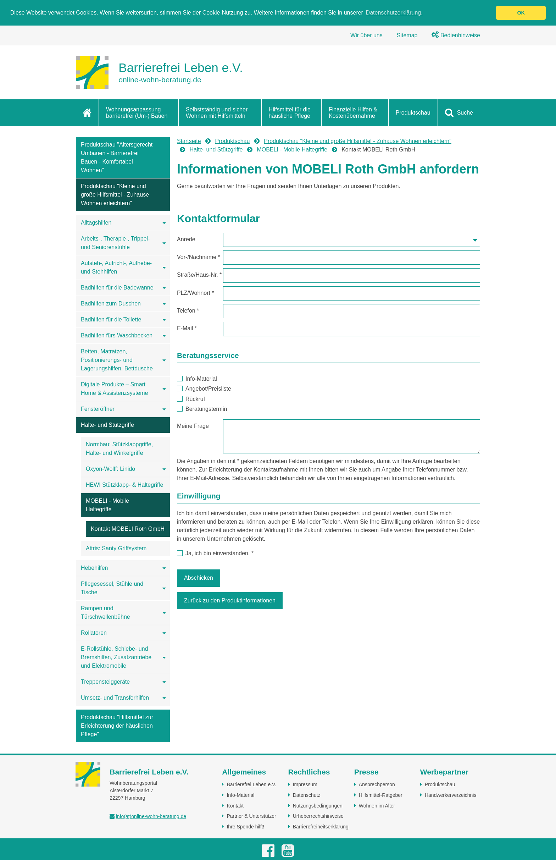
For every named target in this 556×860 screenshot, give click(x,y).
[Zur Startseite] (159, 72)
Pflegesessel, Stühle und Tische (112, 588)
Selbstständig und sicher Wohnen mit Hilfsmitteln (217, 112)
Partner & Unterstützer (251, 816)
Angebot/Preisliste (204, 389)
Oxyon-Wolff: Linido (110, 469)
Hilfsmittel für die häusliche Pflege (290, 112)
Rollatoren (94, 633)
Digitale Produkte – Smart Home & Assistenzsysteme (114, 388)
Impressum (305, 784)
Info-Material (197, 379)
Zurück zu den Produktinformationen (230, 600)
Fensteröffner (98, 409)
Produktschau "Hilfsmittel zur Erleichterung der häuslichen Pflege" (117, 725)
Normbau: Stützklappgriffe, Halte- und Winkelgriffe (119, 448)
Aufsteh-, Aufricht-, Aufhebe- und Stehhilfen (116, 267)
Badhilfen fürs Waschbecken (116, 335)
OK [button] (521, 13)
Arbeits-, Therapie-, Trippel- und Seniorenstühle (115, 243)
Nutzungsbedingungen (318, 806)
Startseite (189, 141)
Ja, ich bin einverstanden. (215, 553)
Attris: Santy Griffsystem (116, 548)
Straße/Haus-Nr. (199, 275)
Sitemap (407, 35)
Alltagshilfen (96, 223)
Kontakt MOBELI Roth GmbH (128, 529)
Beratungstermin (202, 409)
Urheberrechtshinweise (318, 816)
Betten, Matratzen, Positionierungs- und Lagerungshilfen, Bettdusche (117, 359)
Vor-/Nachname (198, 257)
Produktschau (413, 113)
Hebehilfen (94, 568)
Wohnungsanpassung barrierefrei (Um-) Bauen (136, 112)
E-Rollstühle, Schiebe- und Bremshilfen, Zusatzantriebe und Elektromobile (116, 657)
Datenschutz (307, 795)
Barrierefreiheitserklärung (321, 826)
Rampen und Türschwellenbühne (105, 612)
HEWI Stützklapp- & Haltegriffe (124, 485)
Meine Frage (193, 426)
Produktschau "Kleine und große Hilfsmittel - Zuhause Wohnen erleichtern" (115, 194)
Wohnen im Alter (377, 806)
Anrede (186, 239)
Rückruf (191, 399)
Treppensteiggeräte (105, 682)
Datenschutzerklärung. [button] (394, 13)
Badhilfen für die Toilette (111, 319)
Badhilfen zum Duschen (111, 304)
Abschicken (198, 578)
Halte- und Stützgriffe (107, 425)
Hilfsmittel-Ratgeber (380, 795)
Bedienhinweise (456, 35)
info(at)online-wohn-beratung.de (151, 816)
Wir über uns (366, 35)
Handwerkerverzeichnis (451, 795)
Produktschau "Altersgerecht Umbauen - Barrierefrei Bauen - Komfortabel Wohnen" (116, 157)
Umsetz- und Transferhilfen (115, 698)
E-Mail (187, 328)
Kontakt (235, 806)
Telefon (188, 311)
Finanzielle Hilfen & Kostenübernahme (353, 112)
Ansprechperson (377, 784)
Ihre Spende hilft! (245, 826)
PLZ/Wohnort (195, 293)
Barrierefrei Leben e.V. (251, 784)
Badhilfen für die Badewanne (117, 288)
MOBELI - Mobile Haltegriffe (107, 505)
